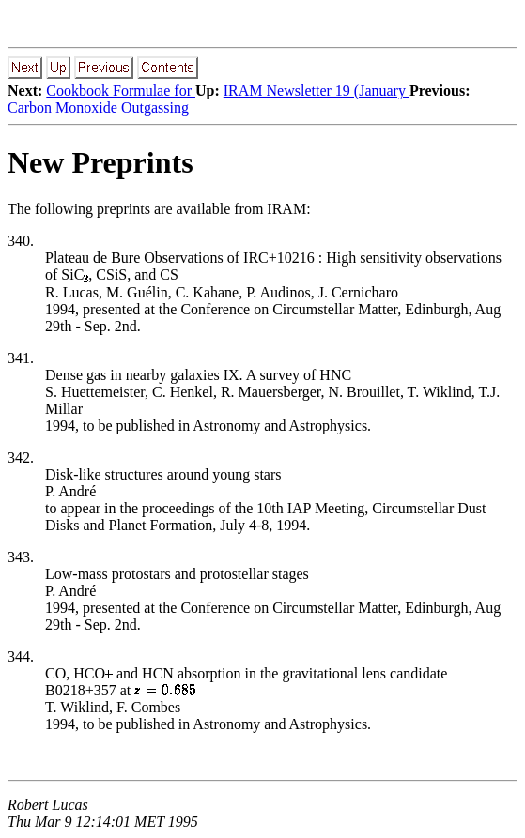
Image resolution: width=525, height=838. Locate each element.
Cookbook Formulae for (120, 91)
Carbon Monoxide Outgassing (98, 107)
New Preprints (100, 162)
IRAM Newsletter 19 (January (316, 91)
